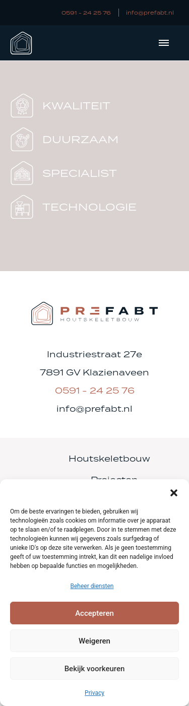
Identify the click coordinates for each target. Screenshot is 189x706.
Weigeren (94, 641)
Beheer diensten (91, 586)
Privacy (94, 692)
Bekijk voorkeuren (95, 668)
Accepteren (94, 613)
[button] (174, 492)
